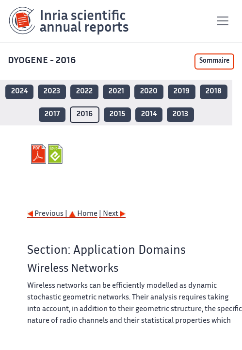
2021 (116, 91)
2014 (149, 114)
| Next (112, 214)
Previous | (48, 214)
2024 (19, 91)
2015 (117, 114)
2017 (52, 114)
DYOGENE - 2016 (43, 61)
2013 (180, 114)
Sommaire (214, 61)
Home (83, 214)
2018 (214, 91)
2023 (52, 91)
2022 (84, 91)
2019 (182, 91)
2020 (149, 91)
